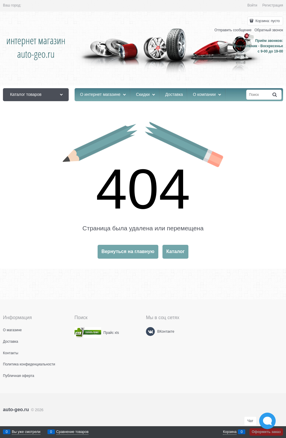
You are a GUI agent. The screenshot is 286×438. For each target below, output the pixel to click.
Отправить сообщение (233, 30)
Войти (252, 5)
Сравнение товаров (72, 431)
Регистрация (272, 5)
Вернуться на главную (127, 251)
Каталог (175, 251)
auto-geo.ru (16, 409)
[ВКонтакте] (150, 331)
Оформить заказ (266, 432)
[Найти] (275, 94)
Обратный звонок (268, 30)
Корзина (229, 431)
